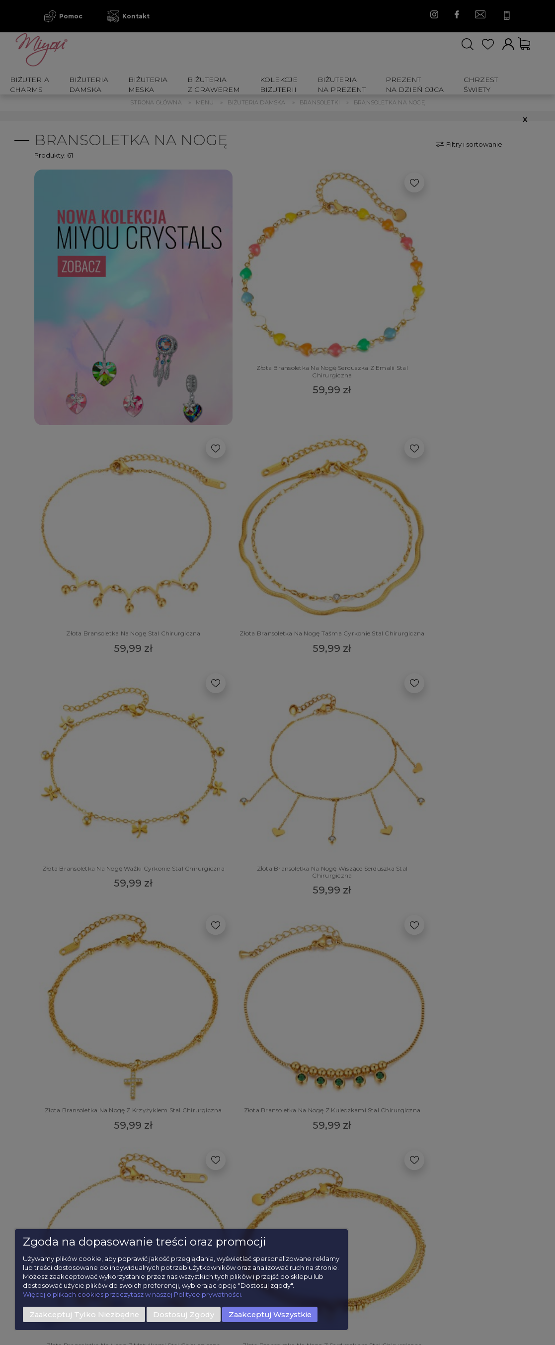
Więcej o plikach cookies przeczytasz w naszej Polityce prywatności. (132, 1294)
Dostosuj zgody (183, 1314)
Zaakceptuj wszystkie (270, 1314)
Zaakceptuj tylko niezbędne (84, 1314)
